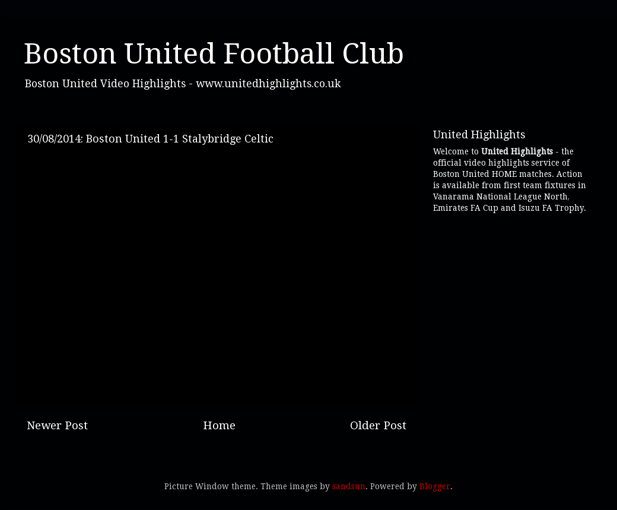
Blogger (434, 486)
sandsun (348, 486)
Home (219, 425)
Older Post (378, 425)
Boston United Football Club (214, 54)
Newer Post (57, 425)
